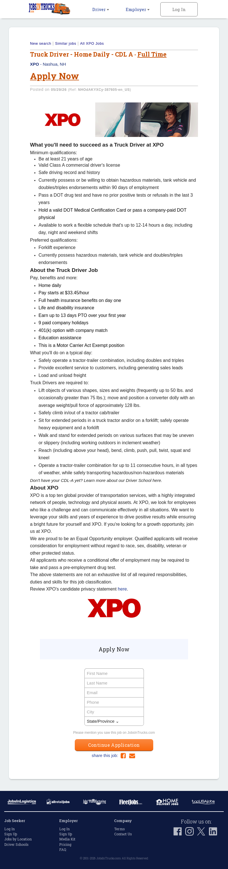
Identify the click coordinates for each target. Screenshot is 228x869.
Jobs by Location (18, 839)
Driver (100, 9)
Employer (138, 9)
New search (40, 43)
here (122, 589)
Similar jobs (65, 43)
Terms (119, 829)
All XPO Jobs (92, 43)
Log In (179, 9)
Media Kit (67, 839)
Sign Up (10, 834)
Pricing (65, 844)
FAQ (62, 849)
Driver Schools (16, 844)
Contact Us (123, 834)
